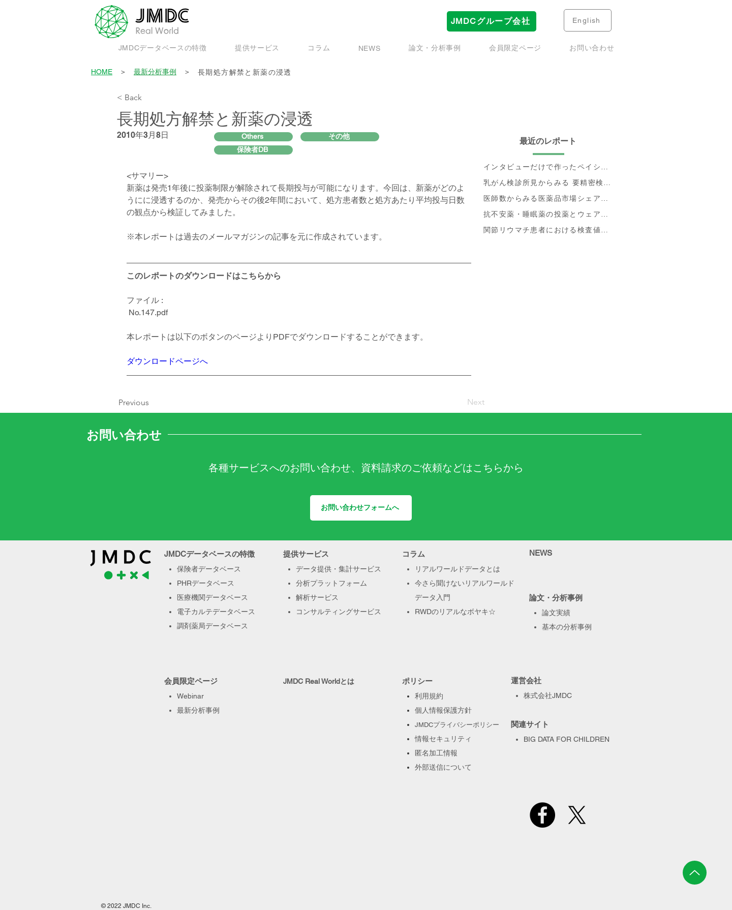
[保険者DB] (253, 150)
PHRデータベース (205, 583)
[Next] (459, 402)
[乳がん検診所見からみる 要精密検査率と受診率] (548, 183)
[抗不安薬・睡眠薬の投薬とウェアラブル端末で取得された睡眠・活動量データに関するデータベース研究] (548, 215)
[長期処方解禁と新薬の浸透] (406, 72)
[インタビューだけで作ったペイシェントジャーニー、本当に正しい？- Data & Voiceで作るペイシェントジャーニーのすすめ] (548, 167)
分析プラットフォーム (331, 583)
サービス (367, 612)
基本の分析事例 (567, 627)
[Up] (695, 873)
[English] (588, 20)
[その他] (339, 136)
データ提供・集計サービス (338, 569)
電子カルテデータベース (216, 612)
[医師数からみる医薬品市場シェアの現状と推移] (548, 199)
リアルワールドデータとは (457, 569)
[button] (435, 48)
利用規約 (429, 696)
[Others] (253, 136)
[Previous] (136, 402)
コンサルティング (324, 612)
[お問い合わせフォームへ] (361, 508)
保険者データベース (209, 569)
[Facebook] (542, 815)
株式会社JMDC (548, 695)
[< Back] (150, 97)
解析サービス (317, 597)
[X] (577, 815)
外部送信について (443, 767)
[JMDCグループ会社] (491, 21)
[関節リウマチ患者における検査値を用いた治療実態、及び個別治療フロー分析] (548, 230)
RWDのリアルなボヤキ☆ (455, 612)
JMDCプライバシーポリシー (457, 725)
